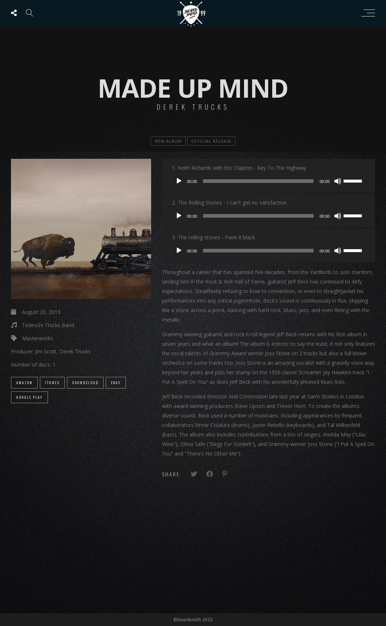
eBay (116, 382)
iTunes (52, 382)
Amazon (24, 382)
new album (168, 141)
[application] (268, 181)
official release (211, 141)
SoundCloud (85, 382)
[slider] (258, 181)
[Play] (179, 181)
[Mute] (337, 181)
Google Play (29, 397)
